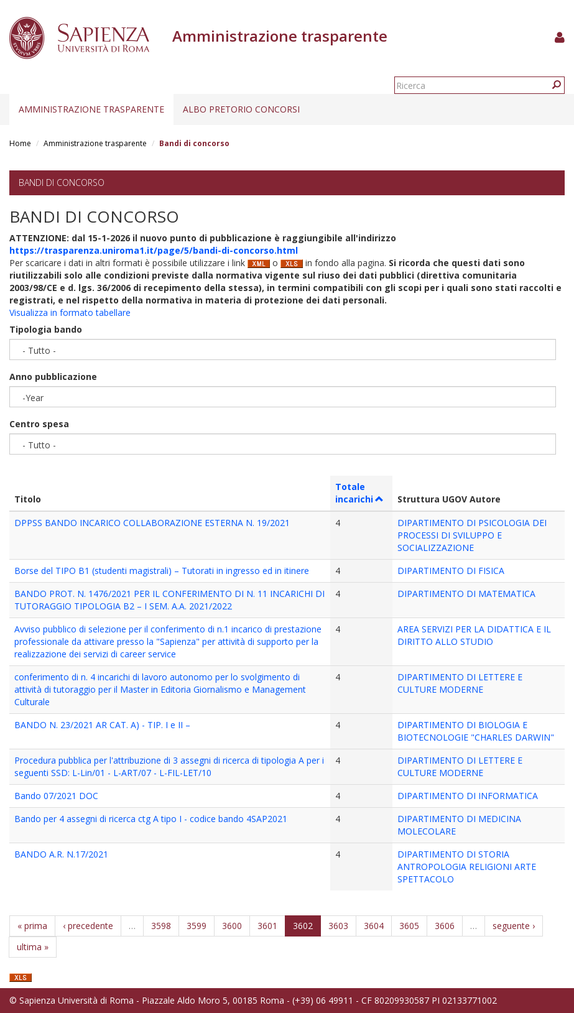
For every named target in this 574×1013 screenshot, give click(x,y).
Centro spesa (39, 424)
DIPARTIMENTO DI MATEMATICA (466, 593)
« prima (32, 926)
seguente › (514, 926)
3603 (338, 926)
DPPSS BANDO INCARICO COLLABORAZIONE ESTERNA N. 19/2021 (152, 523)
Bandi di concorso (61, 182)
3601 (267, 926)
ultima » (33, 947)
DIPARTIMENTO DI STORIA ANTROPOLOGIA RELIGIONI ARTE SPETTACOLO (466, 866)
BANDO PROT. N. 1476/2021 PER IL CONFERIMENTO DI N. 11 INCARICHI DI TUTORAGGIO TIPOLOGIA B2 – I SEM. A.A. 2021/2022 (169, 600)
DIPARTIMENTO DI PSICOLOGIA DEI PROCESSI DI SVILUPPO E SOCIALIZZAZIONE (472, 535)
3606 (445, 926)
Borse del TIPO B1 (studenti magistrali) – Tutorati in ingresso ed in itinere (161, 570)
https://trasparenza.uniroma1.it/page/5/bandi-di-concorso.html (153, 250)
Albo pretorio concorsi (241, 109)
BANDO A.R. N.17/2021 (61, 854)
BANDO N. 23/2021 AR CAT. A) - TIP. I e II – (102, 725)
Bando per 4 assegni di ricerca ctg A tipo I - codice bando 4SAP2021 (150, 819)
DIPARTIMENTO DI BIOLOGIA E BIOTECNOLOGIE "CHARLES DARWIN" (475, 731)
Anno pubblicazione (53, 376)
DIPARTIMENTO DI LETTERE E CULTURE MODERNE (459, 683)
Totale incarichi (359, 493)
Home (20, 143)
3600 (232, 926)
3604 (374, 926)
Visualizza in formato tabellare (70, 312)
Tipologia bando (45, 329)
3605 (409, 926)
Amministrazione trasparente (91, 109)
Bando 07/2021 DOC (56, 796)
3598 (161, 926)
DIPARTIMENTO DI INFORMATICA (467, 796)
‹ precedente (88, 926)
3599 (196, 926)
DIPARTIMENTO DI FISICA (450, 570)
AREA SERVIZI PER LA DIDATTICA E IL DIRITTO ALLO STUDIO (474, 635)
